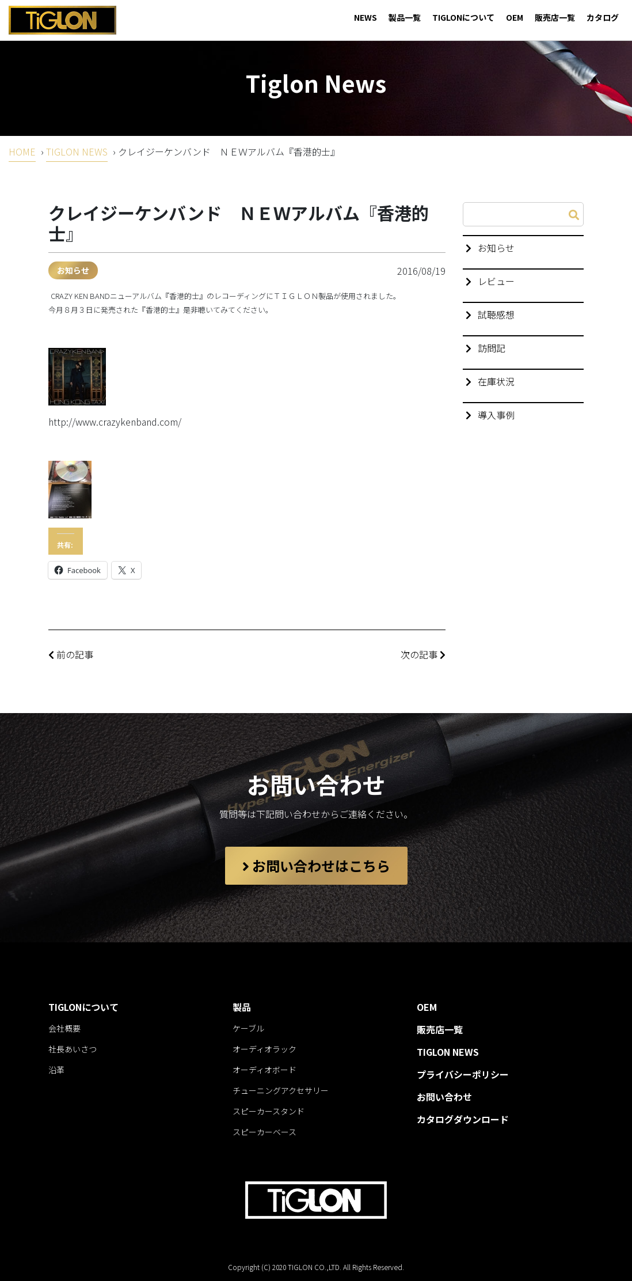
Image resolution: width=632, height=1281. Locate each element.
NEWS (365, 17)
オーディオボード (264, 1069)
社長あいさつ (72, 1049)
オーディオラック (264, 1049)
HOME (22, 151)
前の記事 (70, 654)
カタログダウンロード (463, 1119)
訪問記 (491, 348)
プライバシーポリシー (463, 1074)
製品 (242, 1007)
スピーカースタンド (268, 1111)
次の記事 (423, 654)
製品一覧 (405, 17)
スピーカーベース (264, 1132)
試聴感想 (496, 314)
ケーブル (248, 1028)
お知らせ (73, 270)
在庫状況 (496, 381)
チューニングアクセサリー (281, 1090)
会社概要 (64, 1028)
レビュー (496, 281)
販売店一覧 (555, 17)
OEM (514, 17)
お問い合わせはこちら (316, 865)
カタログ (603, 17)
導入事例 (496, 415)
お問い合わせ (444, 1097)
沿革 (56, 1069)
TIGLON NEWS (77, 151)
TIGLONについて (463, 17)
